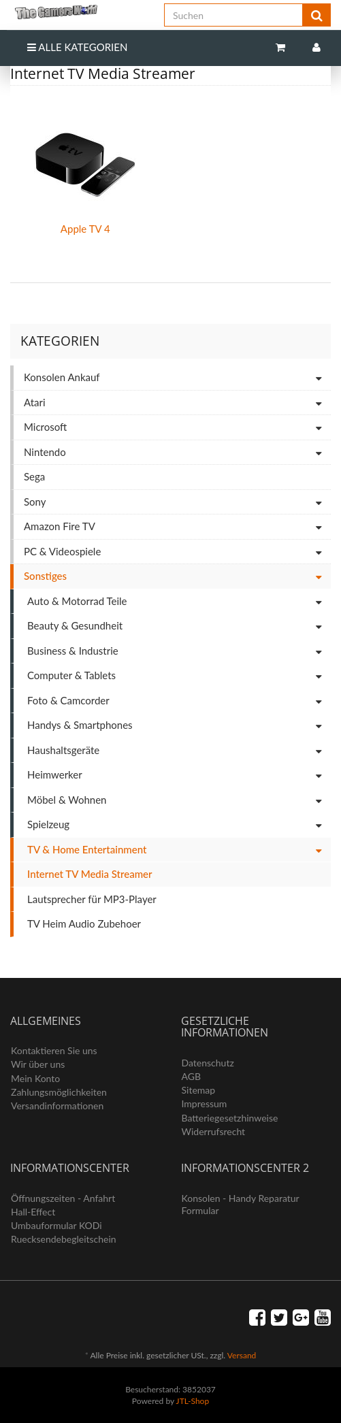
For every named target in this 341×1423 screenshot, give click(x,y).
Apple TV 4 (85, 229)
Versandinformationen (57, 1105)
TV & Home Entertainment (179, 850)
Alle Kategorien (77, 47)
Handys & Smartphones (179, 725)
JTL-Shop (193, 1401)
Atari (177, 403)
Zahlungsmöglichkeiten (59, 1092)
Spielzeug (179, 825)
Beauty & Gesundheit (179, 626)
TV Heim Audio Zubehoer (84, 923)
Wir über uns (38, 1064)
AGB (191, 1076)
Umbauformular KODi (56, 1225)
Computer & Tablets (179, 676)
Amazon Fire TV (177, 527)
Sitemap (199, 1090)
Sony (177, 502)
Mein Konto (35, 1078)
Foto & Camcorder (179, 701)
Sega (34, 476)
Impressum (204, 1103)
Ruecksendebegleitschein (63, 1239)
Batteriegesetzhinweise (230, 1118)
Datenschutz (208, 1062)
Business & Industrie (179, 651)
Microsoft (177, 427)
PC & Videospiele (177, 552)
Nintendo (177, 452)
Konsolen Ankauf (177, 378)
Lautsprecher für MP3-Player (92, 899)
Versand (241, 1355)
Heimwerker (179, 775)
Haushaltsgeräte (179, 751)
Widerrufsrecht (214, 1131)
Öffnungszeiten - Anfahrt (63, 1198)
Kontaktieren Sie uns (54, 1050)
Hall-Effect (33, 1211)
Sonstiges (177, 576)
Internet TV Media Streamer (89, 874)
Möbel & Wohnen (179, 800)
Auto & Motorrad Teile (179, 602)
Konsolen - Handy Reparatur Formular (240, 1204)
